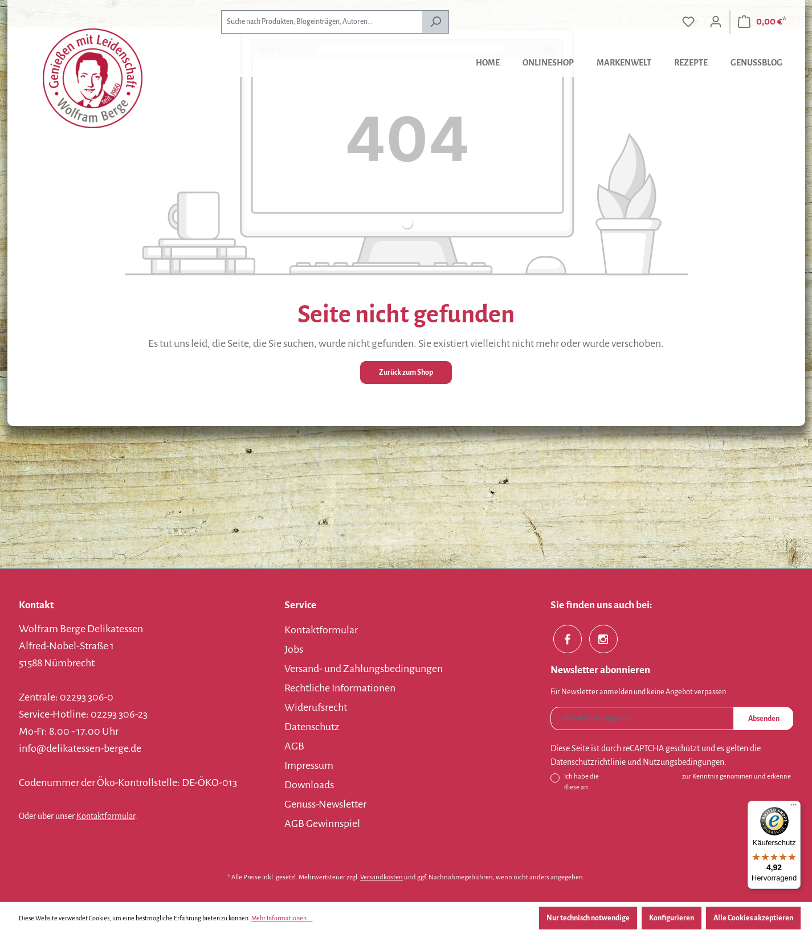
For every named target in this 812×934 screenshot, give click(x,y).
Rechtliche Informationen (339, 688)
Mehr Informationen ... (282, 918)
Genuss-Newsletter (325, 804)
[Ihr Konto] (715, 22)
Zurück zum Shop (406, 372)
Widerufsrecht (315, 707)
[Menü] (794, 807)
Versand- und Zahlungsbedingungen (363, 668)
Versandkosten (381, 877)
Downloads (309, 784)
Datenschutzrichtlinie (588, 762)
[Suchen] (435, 22)
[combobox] (321, 22)
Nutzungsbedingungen (683, 762)
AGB (294, 746)
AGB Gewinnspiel (322, 823)
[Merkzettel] (688, 22)
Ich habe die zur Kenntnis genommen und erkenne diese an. (677, 781)
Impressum (308, 765)
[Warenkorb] (762, 22)
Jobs (293, 649)
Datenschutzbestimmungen (640, 776)
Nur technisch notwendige (588, 918)
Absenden (764, 719)
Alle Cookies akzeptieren (753, 918)
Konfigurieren (671, 918)
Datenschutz (311, 726)
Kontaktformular (105, 816)
